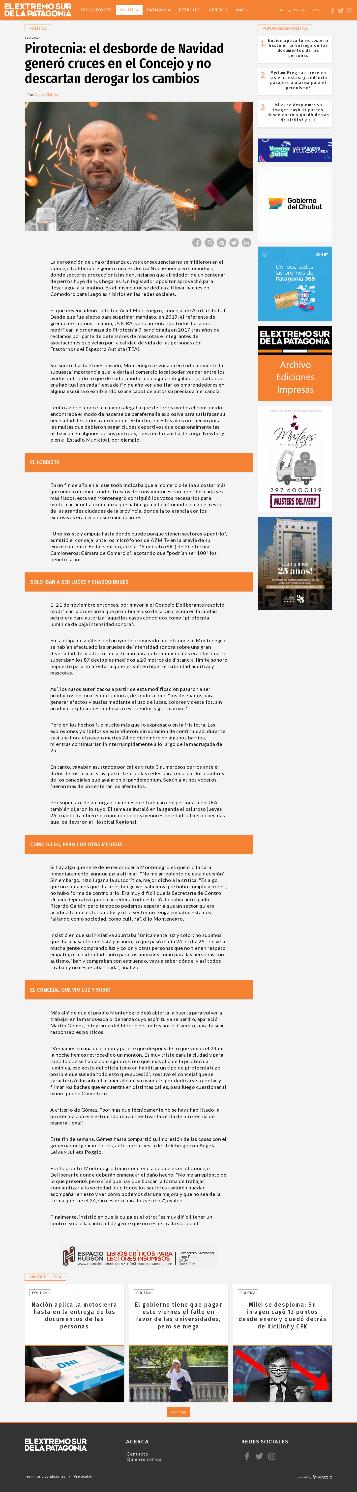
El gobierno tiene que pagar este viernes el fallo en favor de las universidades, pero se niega (178, 1315)
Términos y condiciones (45, 1476)
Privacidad (83, 1476)
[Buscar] (324, 10)
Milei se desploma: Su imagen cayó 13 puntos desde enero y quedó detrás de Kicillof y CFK (298, 112)
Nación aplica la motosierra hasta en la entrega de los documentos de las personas (298, 48)
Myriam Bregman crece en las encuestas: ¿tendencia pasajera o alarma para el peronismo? (298, 80)
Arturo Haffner (46, 94)
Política (39, 1293)
